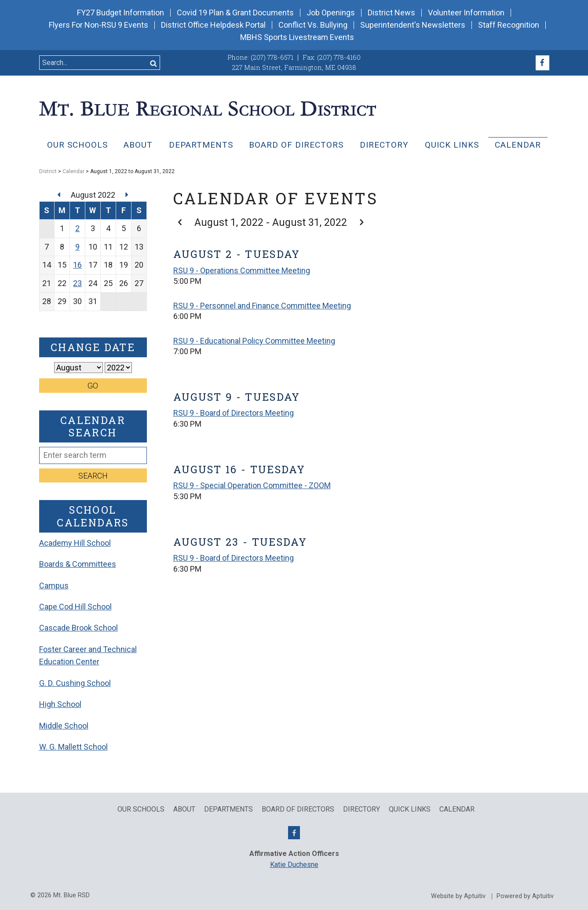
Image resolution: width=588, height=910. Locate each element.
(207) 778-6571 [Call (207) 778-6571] (272, 57)
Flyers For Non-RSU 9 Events (98, 25)
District (48, 171)
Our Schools (77, 145)
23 (77, 283)
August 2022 (94, 194)
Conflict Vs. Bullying (312, 25)
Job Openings (331, 13)
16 (77, 264)
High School (60, 704)
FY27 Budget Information (120, 13)
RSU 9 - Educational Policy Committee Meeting (254, 340)
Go (93, 385)
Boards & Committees (77, 564)
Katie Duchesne (294, 864)
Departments (201, 145)
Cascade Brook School (78, 627)
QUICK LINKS (452, 145)
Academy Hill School (75, 542)
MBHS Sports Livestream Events (297, 37)
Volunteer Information (466, 13)
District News (391, 13)
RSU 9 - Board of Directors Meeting (233, 412)
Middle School (63, 725)
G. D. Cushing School (75, 683)
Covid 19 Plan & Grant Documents (235, 13)
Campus (54, 585)
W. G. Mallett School (73, 746)
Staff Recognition (508, 25)
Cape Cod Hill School (75, 606)
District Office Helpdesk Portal (213, 25)
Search (93, 475)
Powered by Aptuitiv (525, 896)
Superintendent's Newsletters (412, 25)
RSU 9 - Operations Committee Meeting (241, 270)
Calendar (518, 145)
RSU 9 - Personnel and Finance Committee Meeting (262, 305)
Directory (384, 145)
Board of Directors (296, 145)
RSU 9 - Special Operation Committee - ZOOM (252, 485)
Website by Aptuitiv (458, 896)
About (138, 145)
